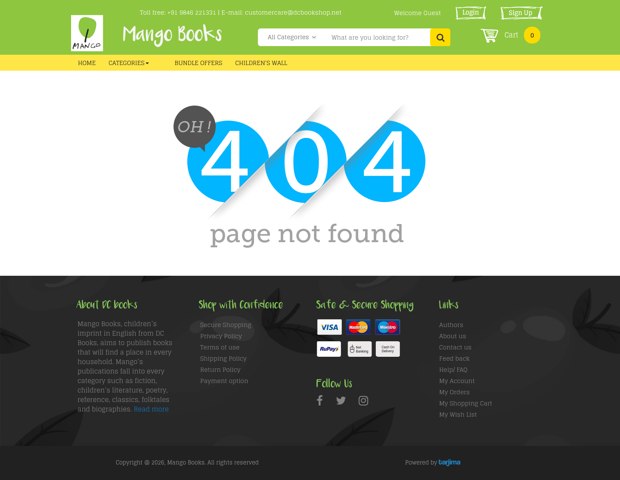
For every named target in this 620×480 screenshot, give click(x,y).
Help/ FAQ (453, 369)
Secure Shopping (225, 324)
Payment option (224, 380)
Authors (451, 324)
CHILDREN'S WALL (261, 62)
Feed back (454, 358)
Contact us (455, 347)
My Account (457, 380)
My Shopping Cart (465, 403)
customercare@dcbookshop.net (293, 12)
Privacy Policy (221, 335)
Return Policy (220, 369)
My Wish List (458, 414)
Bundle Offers (199, 62)
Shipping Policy (223, 358)
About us (452, 335)
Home (87, 62)
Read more (151, 409)
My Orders (454, 391)
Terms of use (219, 347)
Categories (128, 62)
